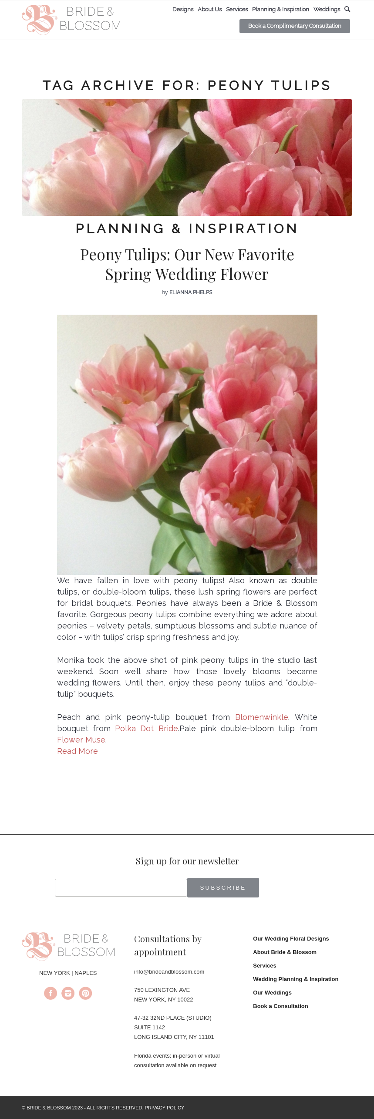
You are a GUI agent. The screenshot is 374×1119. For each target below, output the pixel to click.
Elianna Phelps (190, 292)
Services (264, 965)
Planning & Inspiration (187, 228)
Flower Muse (81, 739)
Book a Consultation (280, 1006)
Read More (77, 751)
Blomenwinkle (261, 717)
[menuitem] (182, 9)
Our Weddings (272, 992)
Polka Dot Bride (146, 728)
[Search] (347, 9)
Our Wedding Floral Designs (291, 938)
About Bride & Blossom (285, 952)
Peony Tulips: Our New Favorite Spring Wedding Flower (187, 264)
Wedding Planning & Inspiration (295, 979)
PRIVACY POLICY (165, 1107)
